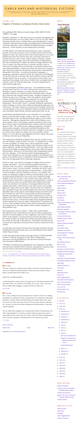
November (64, 314)
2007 (61, 371)
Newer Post (6, 327)
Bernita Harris (61, 193)
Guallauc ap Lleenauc (63, 392)
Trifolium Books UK (63, 289)
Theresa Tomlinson (63, 418)
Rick (6, 266)
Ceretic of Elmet (62, 399)
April (62, 333)
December (64, 311)
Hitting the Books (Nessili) (65, 223)
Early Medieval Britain (63, 207)
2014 (61, 306)
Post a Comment (8, 325)
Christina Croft (61, 195)
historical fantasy (15, 255)
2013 (61, 309)
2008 (61, 368)
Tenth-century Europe (63, 284)
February (64, 351)
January (63, 354)
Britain (5, 255)
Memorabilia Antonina (63, 242)
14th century (22, 254)
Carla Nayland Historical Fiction (39, 8)
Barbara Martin (61, 188)
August (63, 322)
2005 (61, 376)
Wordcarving (61, 292)
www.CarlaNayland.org (39, 14)
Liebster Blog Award (67, 345)
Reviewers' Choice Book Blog (66, 258)
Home (28, 327)
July (62, 325)
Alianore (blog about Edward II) (66, 181)
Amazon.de (60, 67)
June (62, 328)
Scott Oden (60, 268)
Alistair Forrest (61, 408)
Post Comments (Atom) (18, 331)
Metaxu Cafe (61, 244)
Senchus (59, 270)
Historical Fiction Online (64, 218)
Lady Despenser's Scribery (65, 233)
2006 (61, 373)
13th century (12, 254)
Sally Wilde (60, 263)
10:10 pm (6, 288)
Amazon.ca (68, 67)
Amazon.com (71, 65)
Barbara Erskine (34, 254)
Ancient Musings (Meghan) (65, 183)
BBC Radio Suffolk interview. (66, 88)
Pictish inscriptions (62, 386)
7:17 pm (6, 320)
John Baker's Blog (62, 228)
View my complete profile (66, 168)
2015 (61, 303)
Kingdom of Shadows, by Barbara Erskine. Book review (26, 24)
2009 (61, 365)
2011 (61, 360)
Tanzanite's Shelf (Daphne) (65, 280)
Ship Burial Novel (62, 272)
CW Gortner (61, 200)
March (63, 348)
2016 (61, 301)
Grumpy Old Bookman (64, 216)
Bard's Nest (60, 190)
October (63, 317)
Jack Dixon (60, 225)
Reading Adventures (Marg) (65, 251)
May (62, 330)
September (64, 319)
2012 (61, 357)
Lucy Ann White (62, 235)
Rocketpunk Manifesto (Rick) (66, 260)
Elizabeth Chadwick (63, 209)
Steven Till (60, 275)
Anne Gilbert (61, 186)
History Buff (60, 221)
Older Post (51, 327)
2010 (61, 363)
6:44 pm (18, 251)
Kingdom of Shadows (29, 255)
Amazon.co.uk (61, 65)
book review (45, 254)
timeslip (48, 255)
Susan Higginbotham (63, 277)
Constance (60, 198)
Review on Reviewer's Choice (66, 90)
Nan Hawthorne (62, 247)
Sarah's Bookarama (63, 265)
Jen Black (60, 413)
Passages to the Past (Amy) (65, 249)
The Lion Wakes (22, 89)
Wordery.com (71, 63)
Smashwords (64, 80)
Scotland (41, 255)
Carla (6, 293)
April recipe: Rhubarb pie (68, 335)
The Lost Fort (61, 287)
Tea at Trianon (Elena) (64, 282)
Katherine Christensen (64, 230)
